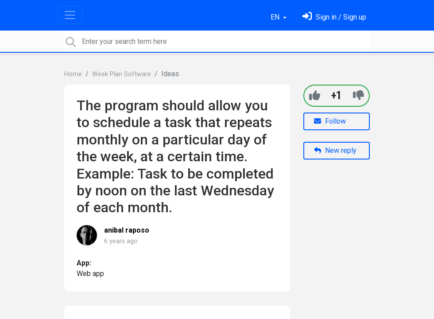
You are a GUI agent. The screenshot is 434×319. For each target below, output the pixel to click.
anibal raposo (126, 230)
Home (73, 74)
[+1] (314, 95)
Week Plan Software (121, 74)
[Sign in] (334, 17)
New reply (335, 150)
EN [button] (276, 17)
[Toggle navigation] (70, 15)
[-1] (358, 95)
